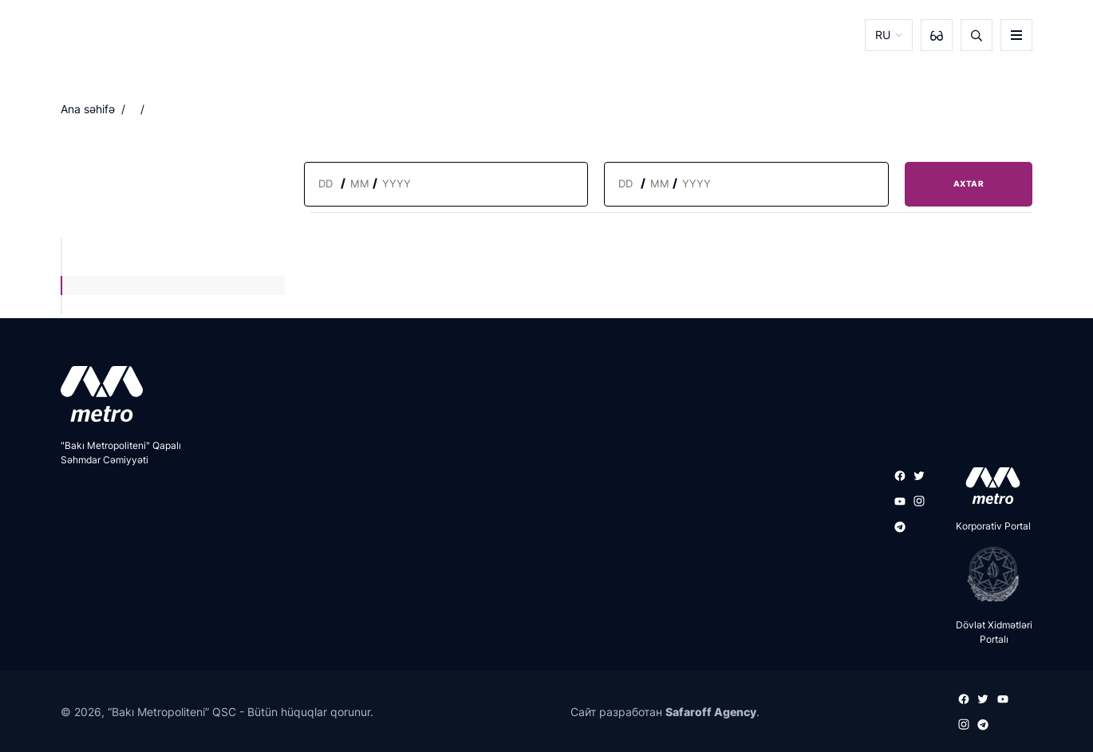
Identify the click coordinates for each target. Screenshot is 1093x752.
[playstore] (988, 574)
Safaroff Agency (710, 712)
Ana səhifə (88, 109)
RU (882, 34)
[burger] (1016, 35)
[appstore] (988, 485)
